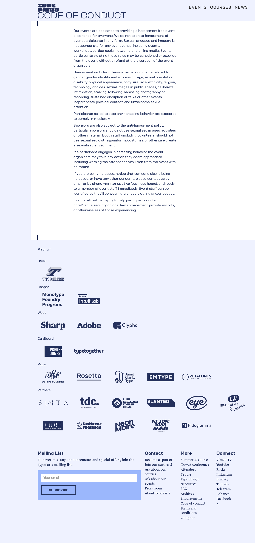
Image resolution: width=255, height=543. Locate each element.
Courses (220, 7)
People (186, 474)
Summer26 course (194, 459)
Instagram (224, 474)
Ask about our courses (155, 471)
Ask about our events (155, 480)
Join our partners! (158, 464)
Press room (153, 488)
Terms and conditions (189, 510)
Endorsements (191, 498)
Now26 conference (195, 464)
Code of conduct (193, 503)
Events (198, 7)
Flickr (220, 469)
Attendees (188, 469)
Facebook (223, 498)
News (241, 7)
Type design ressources (190, 481)
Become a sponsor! (159, 459)
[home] (48, 8)
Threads (222, 484)
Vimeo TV (224, 459)
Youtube (222, 464)
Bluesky (222, 479)
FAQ (184, 488)
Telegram (223, 488)
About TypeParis (157, 493)
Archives (187, 493)
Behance (223, 493)
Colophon (188, 517)
